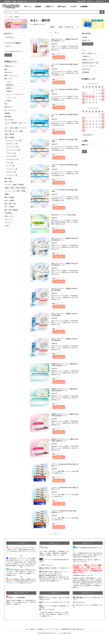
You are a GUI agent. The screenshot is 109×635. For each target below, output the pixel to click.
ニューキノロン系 (11, 169)
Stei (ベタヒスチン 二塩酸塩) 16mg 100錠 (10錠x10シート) (64, 264)
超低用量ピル (10, 85)
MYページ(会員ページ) (89, 53)
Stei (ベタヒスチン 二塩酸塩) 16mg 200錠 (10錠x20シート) (64, 239)
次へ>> (57, 32)
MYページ (27, 6)
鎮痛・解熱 (7, 178)
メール (92, 597)
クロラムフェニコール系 (13, 140)
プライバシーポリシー (89, 66)
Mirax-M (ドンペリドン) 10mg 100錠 (63, 215)
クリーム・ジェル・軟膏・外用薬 (14, 191)
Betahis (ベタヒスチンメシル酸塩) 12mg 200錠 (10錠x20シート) (64, 440)
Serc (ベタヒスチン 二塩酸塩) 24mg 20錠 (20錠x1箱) (64, 339)
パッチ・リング (11, 97)
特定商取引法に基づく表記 (90, 63)
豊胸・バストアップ (10, 75)
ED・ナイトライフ (10, 110)
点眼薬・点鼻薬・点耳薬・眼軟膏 (14, 188)
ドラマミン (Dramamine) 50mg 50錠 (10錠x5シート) (64, 488)
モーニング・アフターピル (14, 94)
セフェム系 (9, 162)
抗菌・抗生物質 (9, 137)
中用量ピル (9, 91)
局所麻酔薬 (7, 116)
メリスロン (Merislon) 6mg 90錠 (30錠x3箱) (64, 65)
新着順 (60, 27)
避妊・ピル (7, 78)
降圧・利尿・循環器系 (11, 210)
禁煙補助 (7, 113)
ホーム (84, 50)
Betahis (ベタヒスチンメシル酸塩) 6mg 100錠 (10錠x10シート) (64, 364)
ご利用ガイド (49, 6)
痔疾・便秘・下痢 (10, 203)
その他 (6, 226)
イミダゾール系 (11, 156)
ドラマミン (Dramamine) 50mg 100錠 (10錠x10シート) (63, 511)
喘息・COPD (8, 181)
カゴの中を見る (87, 44)
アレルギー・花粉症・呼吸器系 (14, 184)
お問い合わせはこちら (79, 602)
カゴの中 (101, 1)
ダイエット (7, 222)
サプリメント (8, 219)
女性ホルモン (8, 72)
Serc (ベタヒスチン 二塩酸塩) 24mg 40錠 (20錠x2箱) (64, 314)
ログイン (91, 1)
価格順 (52, 27)
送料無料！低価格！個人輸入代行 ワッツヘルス (20, 1)
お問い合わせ (61, 6)
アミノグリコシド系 (12, 147)
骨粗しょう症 (8, 216)
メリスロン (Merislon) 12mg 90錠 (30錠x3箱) (64, 140)
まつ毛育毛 (7, 101)
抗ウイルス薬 (8, 120)
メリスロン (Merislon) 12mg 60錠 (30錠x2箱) (64, 165)
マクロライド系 (11, 172)
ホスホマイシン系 (11, 144)
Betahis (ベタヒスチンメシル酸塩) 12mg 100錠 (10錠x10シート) (64, 414)
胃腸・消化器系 (9, 197)
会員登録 (82, 1)
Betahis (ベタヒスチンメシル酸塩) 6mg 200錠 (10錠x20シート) (64, 389)
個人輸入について (87, 59)
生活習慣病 (7, 213)
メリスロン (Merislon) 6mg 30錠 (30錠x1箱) (64, 115)
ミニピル (9, 82)
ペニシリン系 (10, 166)
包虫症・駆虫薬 (9, 134)
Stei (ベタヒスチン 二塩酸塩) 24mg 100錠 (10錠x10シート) (64, 40)
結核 (5, 69)
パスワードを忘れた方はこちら (13, 51)
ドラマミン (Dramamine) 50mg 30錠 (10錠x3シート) (64, 465)
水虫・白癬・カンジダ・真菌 (13, 131)
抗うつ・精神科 (9, 207)
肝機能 (6, 194)
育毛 (5, 104)
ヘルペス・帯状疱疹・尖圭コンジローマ (15, 124)
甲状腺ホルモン (9, 66)
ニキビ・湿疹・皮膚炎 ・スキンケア (15, 128)
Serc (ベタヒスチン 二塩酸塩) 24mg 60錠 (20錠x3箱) (64, 289)
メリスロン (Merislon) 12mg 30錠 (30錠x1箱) (64, 190)
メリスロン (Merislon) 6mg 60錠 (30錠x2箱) (64, 90)
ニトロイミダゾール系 (13, 150)
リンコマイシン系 (11, 175)
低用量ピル (9, 88)
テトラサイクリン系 (12, 159)
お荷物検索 (83, 6)
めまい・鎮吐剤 (9, 200)
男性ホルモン (8, 107)
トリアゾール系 (11, 153)
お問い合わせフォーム (82, 597)
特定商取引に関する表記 (69, 629)
